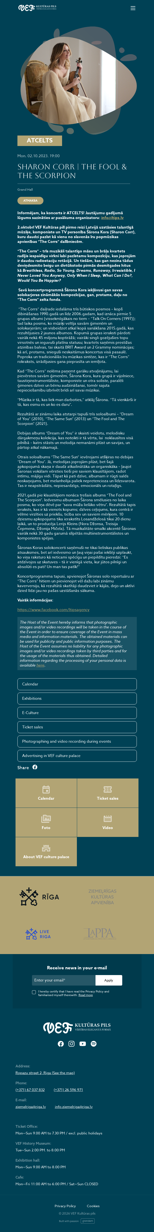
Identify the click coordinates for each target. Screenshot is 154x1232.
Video (107, 822)
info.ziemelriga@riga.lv (74, 1107)
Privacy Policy (65, 1206)
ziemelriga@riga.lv (31, 1107)
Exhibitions (32, 698)
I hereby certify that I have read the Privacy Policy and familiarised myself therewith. (73, 993)
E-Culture (30, 713)
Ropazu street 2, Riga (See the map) (45, 1073)
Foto (46, 822)
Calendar (30, 684)
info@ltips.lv (112, 218)
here (40, 665)
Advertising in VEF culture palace (51, 756)
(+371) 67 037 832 (30, 1090)
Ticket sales (32, 727)
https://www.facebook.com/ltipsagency (53, 610)
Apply (108, 980)
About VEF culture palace (46, 852)
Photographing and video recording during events (66, 741)
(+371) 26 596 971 (68, 1090)
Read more (86, 995)
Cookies (93, 1206)
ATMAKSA (30, 200)
